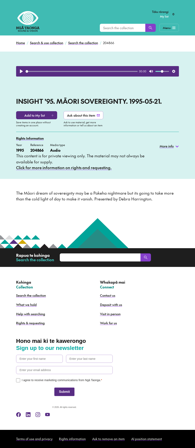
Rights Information (30, 138)
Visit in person (110, 314)
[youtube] (47, 414)
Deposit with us (111, 304)
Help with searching (30, 314)
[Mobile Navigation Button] (169, 28)
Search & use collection (46, 42)
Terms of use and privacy (34, 439)
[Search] (150, 28)
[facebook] (18, 414)
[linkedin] (28, 414)
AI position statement (146, 439)
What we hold (26, 304)
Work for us (108, 323)
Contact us (107, 295)
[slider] (82, 71)
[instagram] (37, 414)
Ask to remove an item (108, 439)
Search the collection (83, 42)
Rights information (72, 439)
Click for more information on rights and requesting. (64, 167)
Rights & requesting (30, 323)
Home (20, 42)
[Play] (21, 71)
